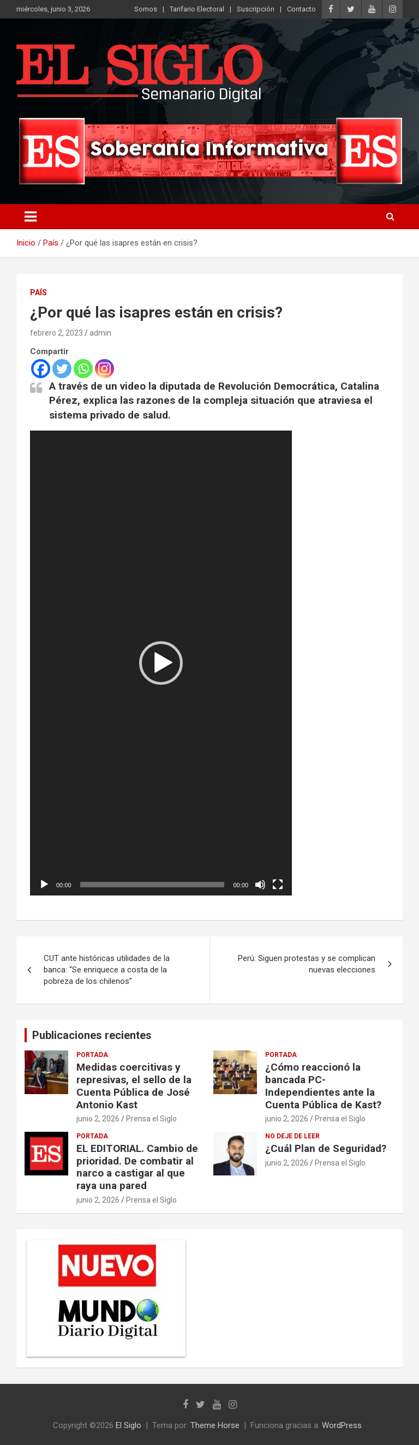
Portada (92, 1055)
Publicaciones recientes (92, 1035)
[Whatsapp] (83, 368)
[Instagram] (104, 368)
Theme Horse (215, 1425)
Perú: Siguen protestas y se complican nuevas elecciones (306, 964)
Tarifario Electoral (197, 9)
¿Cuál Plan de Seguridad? (325, 1148)
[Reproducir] (44, 884)
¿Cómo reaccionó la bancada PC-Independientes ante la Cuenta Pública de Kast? (323, 1085)
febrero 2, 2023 (56, 333)
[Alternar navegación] (30, 216)
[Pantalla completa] (277, 884)
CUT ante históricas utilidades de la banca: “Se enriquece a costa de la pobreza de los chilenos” (107, 969)
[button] (161, 663)
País (38, 292)
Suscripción (255, 9)
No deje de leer (292, 1136)
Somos (145, 9)
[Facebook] (40, 368)
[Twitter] (61, 368)
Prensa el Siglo (151, 1118)
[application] (161, 663)
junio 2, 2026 (97, 1118)
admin (100, 333)
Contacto (301, 9)
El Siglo (128, 1425)
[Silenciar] (260, 884)
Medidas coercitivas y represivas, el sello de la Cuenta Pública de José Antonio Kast (133, 1085)
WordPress (342, 1425)
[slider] (152, 884)
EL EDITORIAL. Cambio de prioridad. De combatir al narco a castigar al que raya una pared (137, 1167)
